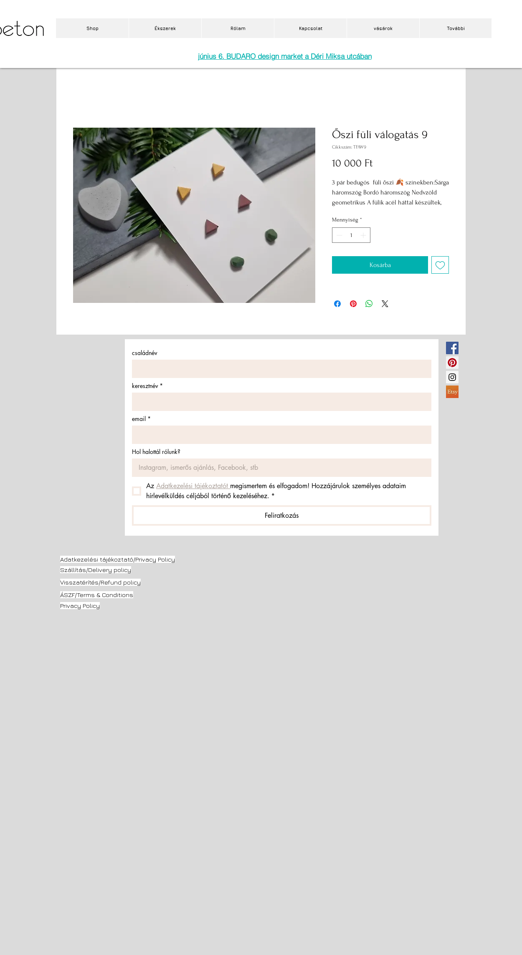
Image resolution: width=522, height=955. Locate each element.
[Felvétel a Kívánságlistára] (440, 265)
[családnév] (279, 368)
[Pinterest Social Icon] (452, 362)
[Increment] (364, 235)
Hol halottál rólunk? (156, 451)
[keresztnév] (279, 401)
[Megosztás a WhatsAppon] (369, 304)
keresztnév (147, 385)
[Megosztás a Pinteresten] (353, 304)
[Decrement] (338, 235)
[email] (279, 434)
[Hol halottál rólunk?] (279, 467)
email (141, 418)
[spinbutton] (351, 235)
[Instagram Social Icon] (452, 377)
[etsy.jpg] (452, 392)
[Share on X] (385, 304)
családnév (144, 352)
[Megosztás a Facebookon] (337, 304)
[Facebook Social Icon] (452, 348)
